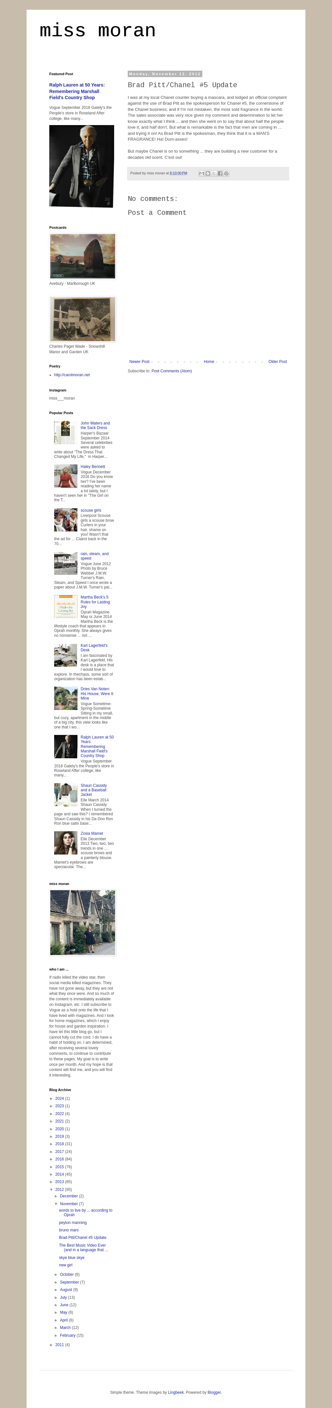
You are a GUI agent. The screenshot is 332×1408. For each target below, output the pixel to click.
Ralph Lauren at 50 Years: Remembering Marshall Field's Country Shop (77, 91)
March (66, 1327)
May (64, 1312)
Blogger (214, 1392)
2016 (60, 1159)
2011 (60, 1345)
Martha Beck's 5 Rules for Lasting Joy (95, 602)
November (69, 1204)
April (64, 1320)
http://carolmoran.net (72, 375)
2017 (60, 1151)
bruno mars (69, 1230)
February (68, 1335)
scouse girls (91, 510)
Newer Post (139, 361)
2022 (60, 1113)
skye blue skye (72, 1257)
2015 (60, 1167)
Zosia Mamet (92, 833)
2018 (60, 1144)
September (70, 1282)
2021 (60, 1121)
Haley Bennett (93, 466)
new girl (65, 1265)
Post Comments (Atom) (171, 371)
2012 (60, 1189)
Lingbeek (176, 1392)
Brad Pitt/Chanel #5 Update (82, 1237)
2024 (60, 1098)
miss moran (98, 31)
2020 (60, 1129)
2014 (60, 1174)
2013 (60, 1182)
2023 (60, 1106)
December (69, 1196)
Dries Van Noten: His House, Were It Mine (97, 694)
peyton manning (73, 1222)
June (64, 1305)
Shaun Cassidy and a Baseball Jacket (94, 790)
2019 (60, 1136)
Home (209, 361)
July (64, 1297)
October (67, 1274)
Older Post (277, 361)
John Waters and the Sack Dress (95, 425)
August (66, 1289)
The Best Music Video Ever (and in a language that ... (83, 1247)
